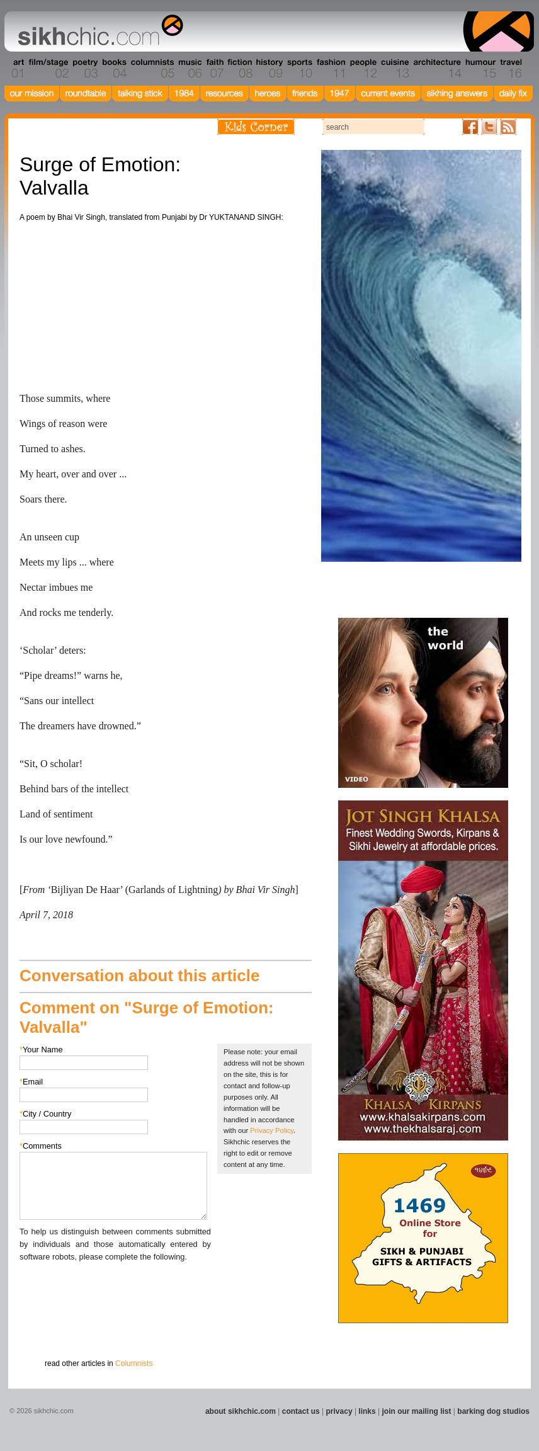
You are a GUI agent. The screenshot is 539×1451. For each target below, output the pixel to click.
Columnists (133, 1363)
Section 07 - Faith (214, 69)
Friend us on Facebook (470, 127)
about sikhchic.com (240, 1411)
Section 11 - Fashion (330, 69)
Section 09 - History (268, 69)
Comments (41, 1146)
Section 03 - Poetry (83, 69)
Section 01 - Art (14, 69)
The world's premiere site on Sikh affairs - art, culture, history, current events (97, 31)
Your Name (41, 1049)
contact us (301, 1411)
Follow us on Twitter (489, 127)
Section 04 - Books (113, 69)
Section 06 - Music (189, 69)
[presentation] (115, 1287)
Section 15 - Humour (479, 69)
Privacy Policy (271, 1130)
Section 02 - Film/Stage (47, 69)
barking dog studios (493, 1411)
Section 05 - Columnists (152, 69)
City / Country (46, 1113)
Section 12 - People (363, 69)
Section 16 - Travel (509, 69)
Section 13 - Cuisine (394, 69)
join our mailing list (416, 1411)
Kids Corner (256, 127)
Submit (39, 1329)
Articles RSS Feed (508, 127)
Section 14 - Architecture (436, 69)
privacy (339, 1411)
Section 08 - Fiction (239, 69)
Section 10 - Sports (299, 69)
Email (31, 1081)
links (366, 1411)
